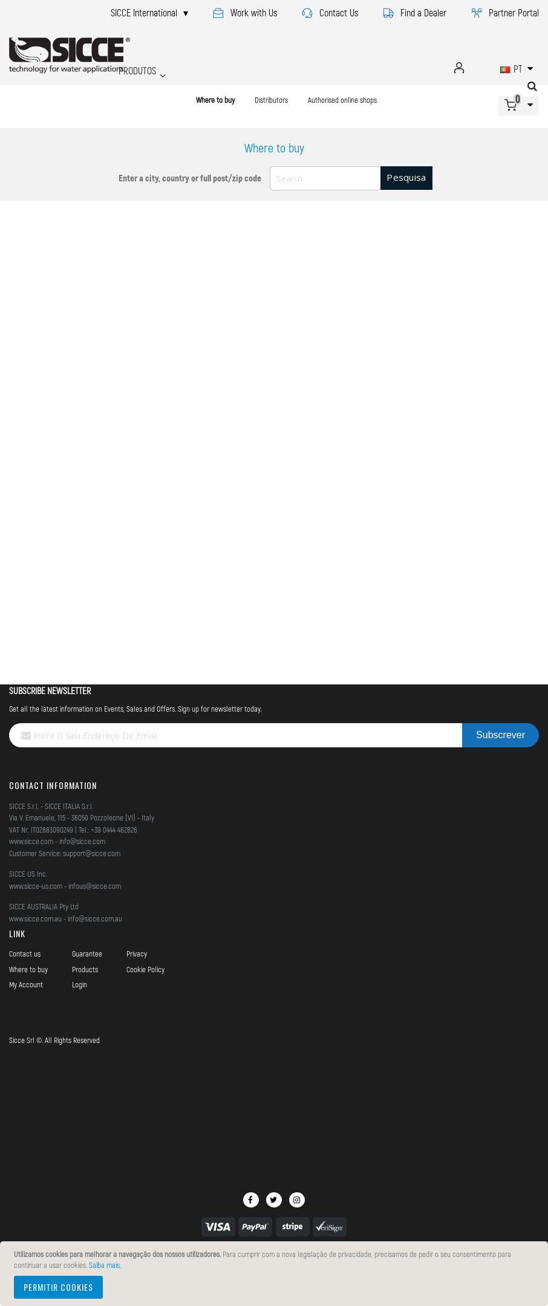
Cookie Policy (145, 969)
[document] (276, 1274)
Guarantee (87, 953)
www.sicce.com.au (35, 918)
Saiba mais (104, 1265)
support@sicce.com (91, 853)
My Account (26, 984)
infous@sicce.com (94, 886)
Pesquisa (406, 177)
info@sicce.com (82, 841)
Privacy (136, 953)
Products (85, 969)
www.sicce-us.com (35, 886)
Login (79, 984)
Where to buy (215, 100)
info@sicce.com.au (95, 918)
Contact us (25, 953)
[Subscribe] (500, 735)
